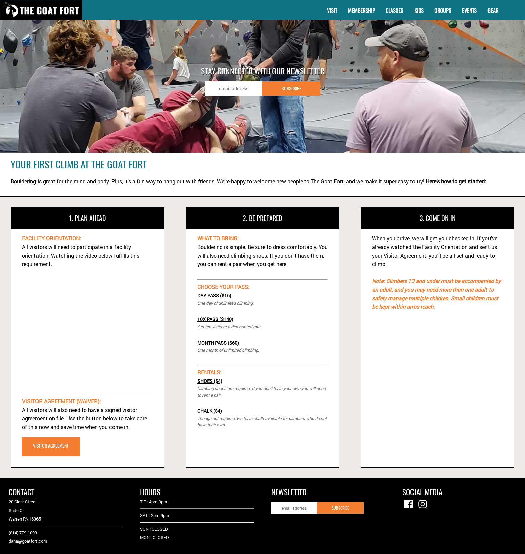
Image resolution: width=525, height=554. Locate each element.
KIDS (419, 10)
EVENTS (469, 10)
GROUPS (442, 10)
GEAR (492, 10)
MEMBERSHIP (361, 10)
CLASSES (394, 10)
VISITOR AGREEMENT (51, 445)
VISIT (332, 10)
